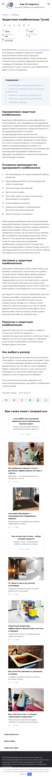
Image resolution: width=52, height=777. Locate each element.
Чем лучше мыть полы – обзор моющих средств (26, 537)
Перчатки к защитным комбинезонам (25, 99)
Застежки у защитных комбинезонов (25, 95)
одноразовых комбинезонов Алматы (33, 50)
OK (29, 774)
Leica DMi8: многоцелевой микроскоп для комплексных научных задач (26, 421)
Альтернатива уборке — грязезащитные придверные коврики (22, 515)
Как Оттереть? (29, 4)
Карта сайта (9, 741)
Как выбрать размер (18, 102)
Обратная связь (11, 748)
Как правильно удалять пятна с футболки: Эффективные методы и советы (25, 470)
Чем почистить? (11, 734)
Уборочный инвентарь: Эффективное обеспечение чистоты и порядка (25, 628)
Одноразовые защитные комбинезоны (26, 85)
